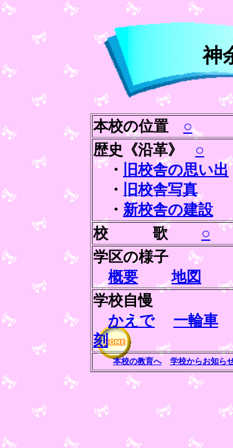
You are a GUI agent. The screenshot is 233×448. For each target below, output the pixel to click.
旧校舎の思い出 (176, 170)
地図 (186, 277)
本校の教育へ (137, 361)
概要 (123, 277)
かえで (131, 320)
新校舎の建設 (168, 210)
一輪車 (195, 320)
